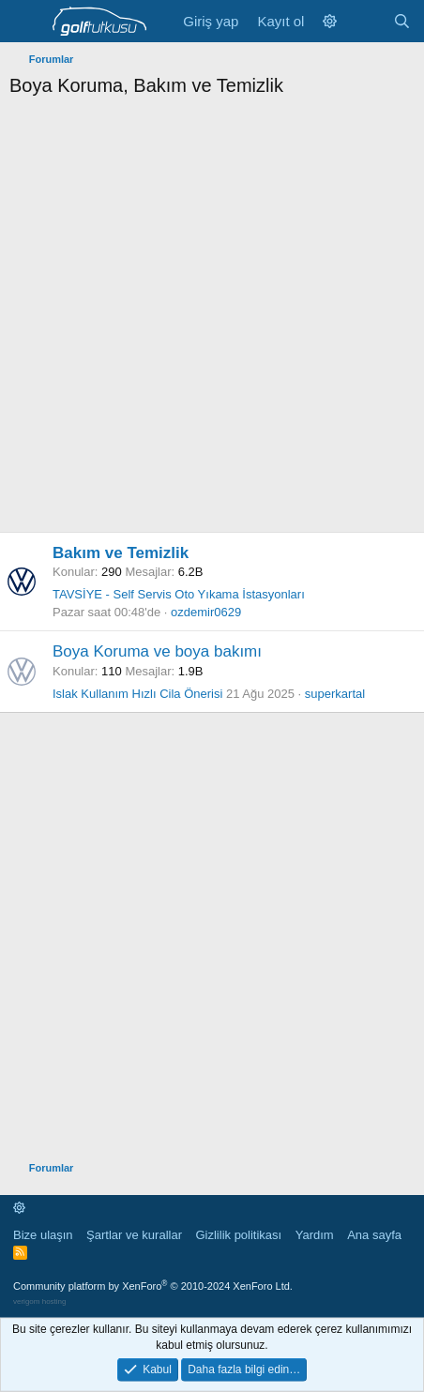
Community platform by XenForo (153, 1286)
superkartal (335, 694)
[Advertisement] (212, 320)
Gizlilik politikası (238, 1235)
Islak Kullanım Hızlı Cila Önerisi (137, 694)
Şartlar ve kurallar (134, 1235)
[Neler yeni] (364, 21)
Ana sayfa (374, 1235)
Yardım (314, 1235)
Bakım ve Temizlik (121, 553)
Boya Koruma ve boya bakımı (157, 651)
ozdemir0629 (206, 612)
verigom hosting (39, 1301)
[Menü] (26, 21)
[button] (329, 21)
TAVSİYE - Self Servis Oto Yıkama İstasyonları (179, 594)
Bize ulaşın (43, 1235)
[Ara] (402, 21)
